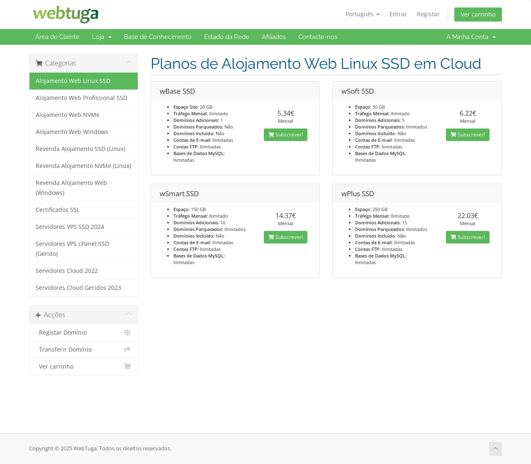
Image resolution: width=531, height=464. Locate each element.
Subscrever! (285, 134)
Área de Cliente (57, 37)
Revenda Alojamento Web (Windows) (71, 188)
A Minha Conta (471, 37)
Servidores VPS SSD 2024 (70, 227)
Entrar (398, 14)
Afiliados (274, 37)
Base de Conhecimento (158, 37)
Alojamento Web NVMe (68, 115)
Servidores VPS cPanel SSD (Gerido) (72, 249)
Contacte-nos (317, 37)
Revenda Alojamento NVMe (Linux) (83, 166)
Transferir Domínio (84, 350)
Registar (428, 14)
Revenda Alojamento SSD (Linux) (80, 149)
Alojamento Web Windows (72, 132)
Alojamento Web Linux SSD (73, 81)
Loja (102, 37)
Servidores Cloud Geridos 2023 (78, 288)
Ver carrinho (478, 14)
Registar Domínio (84, 333)
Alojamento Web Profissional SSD (81, 98)
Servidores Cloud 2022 (67, 271)
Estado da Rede (226, 37)
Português (363, 14)
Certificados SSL (58, 210)
